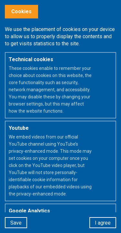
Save (16, 223)
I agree (103, 223)
